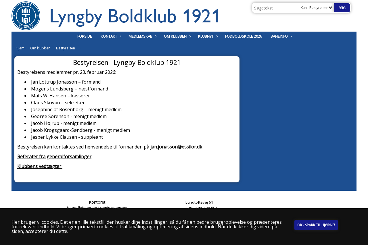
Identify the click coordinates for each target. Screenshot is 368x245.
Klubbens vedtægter (39, 166)
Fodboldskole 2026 (243, 36)
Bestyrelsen (65, 48)
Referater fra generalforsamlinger (54, 156)
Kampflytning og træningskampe (97, 208)
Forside (84, 36)
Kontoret (97, 202)
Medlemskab (142, 36)
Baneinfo (281, 36)
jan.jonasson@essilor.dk (176, 147)
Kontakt (110, 36)
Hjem (20, 48)
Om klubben (176, 36)
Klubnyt (207, 36)
